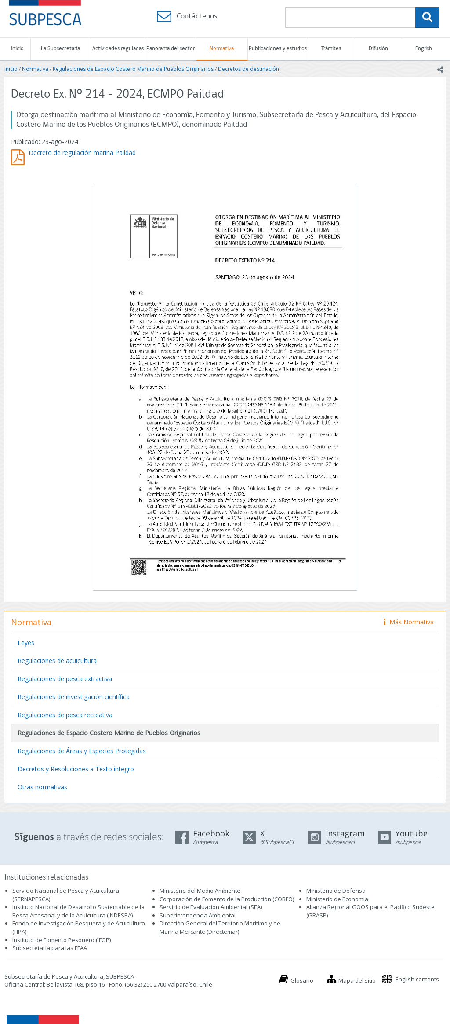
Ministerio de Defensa (336, 891)
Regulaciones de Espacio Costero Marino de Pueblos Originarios (133, 69)
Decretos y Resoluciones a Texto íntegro (76, 769)
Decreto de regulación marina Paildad (82, 152)
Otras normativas (42, 787)
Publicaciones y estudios (278, 49)
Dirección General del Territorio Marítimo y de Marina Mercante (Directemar (220, 927)
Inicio (17, 49)
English (423, 49)
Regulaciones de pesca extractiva (65, 678)
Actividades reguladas (118, 49)
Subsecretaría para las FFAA (49, 948)
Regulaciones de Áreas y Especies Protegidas (82, 751)
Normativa (222, 49)
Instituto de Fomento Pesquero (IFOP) (61, 940)
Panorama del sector (170, 49)
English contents (417, 979)
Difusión (378, 49)
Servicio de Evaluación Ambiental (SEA (210, 907)
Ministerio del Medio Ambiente (200, 891)
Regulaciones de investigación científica (74, 696)
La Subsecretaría (60, 49)
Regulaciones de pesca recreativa (65, 715)
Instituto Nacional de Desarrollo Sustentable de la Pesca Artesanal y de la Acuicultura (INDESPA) (78, 911)
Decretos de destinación (248, 69)
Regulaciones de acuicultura (57, 660)
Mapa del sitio (357, 980)
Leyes (26, 642)
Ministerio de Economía (337, 899)
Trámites (331, 49)
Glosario (301, 980)
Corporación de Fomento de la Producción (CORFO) (227, 899)
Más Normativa (409, 622)
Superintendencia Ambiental (198, 915)
